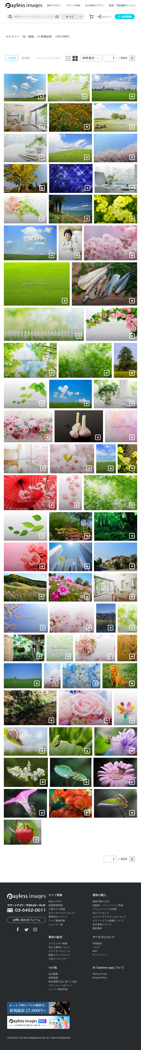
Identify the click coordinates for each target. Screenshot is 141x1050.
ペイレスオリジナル (48, 58)
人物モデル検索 (56, 909)
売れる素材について (59, 947)
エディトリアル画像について (108, 920)
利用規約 (97, 943)
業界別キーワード (58, 916)
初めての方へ (54, 5)
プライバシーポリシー (60, 985)
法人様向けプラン (94, 5)
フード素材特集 (56, 920)
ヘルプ (96, 947)
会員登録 (125, 16)
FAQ (95, 951)
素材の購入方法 (101, 901)
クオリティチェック (59, 951)
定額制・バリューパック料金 (108, 905)
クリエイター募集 (58, 943)
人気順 (12, 58)
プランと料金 (73, 5)
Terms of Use (100, 974)
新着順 (26, 58)
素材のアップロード (59, 955)
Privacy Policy (100, 977)
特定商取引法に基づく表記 (62, 981)
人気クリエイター (58, 958)
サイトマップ (100, 954)
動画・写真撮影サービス (122, 5)
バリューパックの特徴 (104, 909)
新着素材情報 (55, 905)
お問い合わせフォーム (26, 920)
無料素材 (97, 928)
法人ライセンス (101, 913)
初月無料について (102, 924)
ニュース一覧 (55, 924)
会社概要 (53, 974)
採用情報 (53, 977)
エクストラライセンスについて (109, 916)
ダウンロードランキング (61, 913)
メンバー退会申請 (58, 989)
